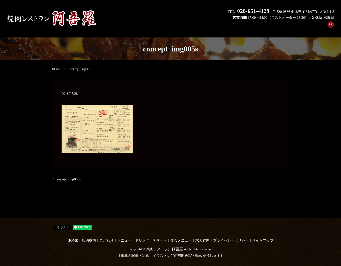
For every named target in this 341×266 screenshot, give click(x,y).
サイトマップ (263, 240)
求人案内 (316, 27)
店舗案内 (185, 27)
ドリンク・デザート (258, 27)
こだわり (206, 27)
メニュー (227, 27)
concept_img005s (68, 179)
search (332, 27)
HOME (165, 27)
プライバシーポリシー (231, 240)
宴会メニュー (291, 27)
